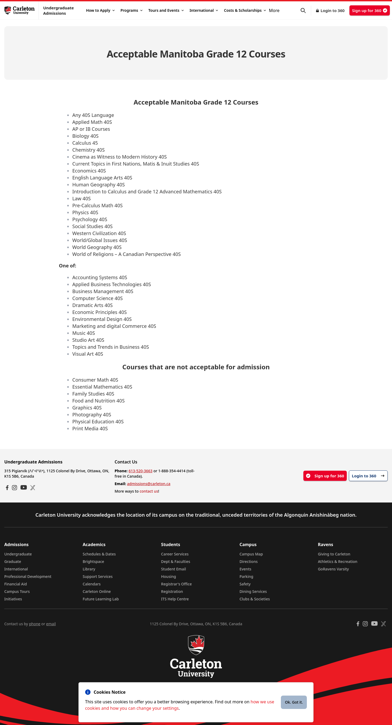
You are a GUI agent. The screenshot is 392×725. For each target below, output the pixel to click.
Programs (131, 10)
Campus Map (251, 554)
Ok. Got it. (294, 702)
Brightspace (93, 561)
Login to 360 (333, 10)
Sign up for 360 (369, 10)
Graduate (12, 561)
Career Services (175, 554)
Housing (168, 576)
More (274, 10)
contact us (149, 491)
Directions (248, 561)
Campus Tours (17, 591)
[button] (305, 11)
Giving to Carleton (334, 554)
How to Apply (100, 10)
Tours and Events (166, 10)
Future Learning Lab (101, 598)
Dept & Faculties (175, 561)
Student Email (173, 568)
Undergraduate (18, 554)
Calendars (92, 583)
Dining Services (253, 591)
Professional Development (27, 576)
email (51, 623)
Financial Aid (15, 583)
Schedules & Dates (99, 554)
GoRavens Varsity (333, 568)
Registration (172, 591)
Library (89, 568)
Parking (246, 576)
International (204, 10)
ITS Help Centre (175, 598)
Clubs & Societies (254, 598)
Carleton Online (97, 591)
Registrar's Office (176, 583)
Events (245, 568)
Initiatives (13, 598)
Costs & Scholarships (245, 10)
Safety (245, 583)
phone (34, 623)
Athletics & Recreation (337, 561)
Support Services (98, 576)
